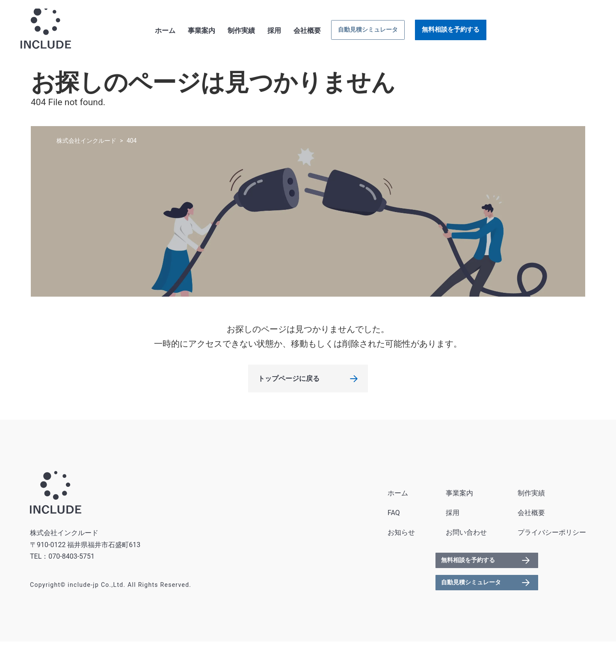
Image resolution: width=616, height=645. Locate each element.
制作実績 (341, 32)
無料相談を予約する (555, 31)
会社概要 (406, 32)
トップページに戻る (289, 382)
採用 (374, 32)
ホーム (265, 32)
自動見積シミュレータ (470, 31)
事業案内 (301, 32)
